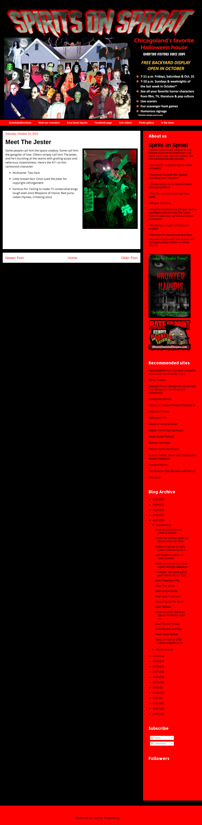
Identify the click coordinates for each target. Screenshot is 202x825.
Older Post (129, 257)
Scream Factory (158, 464)
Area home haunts (77, 122)
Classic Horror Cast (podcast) (165, 430)
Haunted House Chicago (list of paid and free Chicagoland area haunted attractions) (172, 389)
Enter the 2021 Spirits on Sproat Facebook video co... (170, 615)
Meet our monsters (49, 122)
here (159, 234)
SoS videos (125, 122)
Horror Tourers (156, 380)
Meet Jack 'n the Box (167, 596)
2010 (156, 708)
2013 (156, 692)
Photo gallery (146, 122)
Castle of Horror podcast (163, 424)
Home (72, 257)
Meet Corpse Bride (166, 591)
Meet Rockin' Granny (167, 623)
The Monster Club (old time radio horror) (171, 471)
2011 (156, 703)
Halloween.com (157, 417)
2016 (156, 677)
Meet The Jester (165, 585)
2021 (156, 520)
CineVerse (154, 477)
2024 (156, 504)
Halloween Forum (158, 411)
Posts (155, 737)
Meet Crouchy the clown (169, 601)
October (161, 525)
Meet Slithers (163, 606)
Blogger (125, 818)
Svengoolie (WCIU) (159, 399)
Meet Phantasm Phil (167, 580)
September (163, 649)
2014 (156, 687)
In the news (167, 122)
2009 (156, 713)
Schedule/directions (20, 122)
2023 (156, 509)
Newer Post (14, 257)
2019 (156, 661)
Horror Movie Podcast (161, 436)
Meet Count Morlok (166, 634)
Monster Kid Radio (159, 442)
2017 (156, 671)
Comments (158, 743)
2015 (156, 682)
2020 (156, 656)
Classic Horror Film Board (163, 449)
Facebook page (103, 122)
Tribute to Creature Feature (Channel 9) (171, 405)
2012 (156, 698)
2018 (156, 666)
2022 (156, 515)
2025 (156, 499)
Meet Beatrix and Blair (168, 629)
